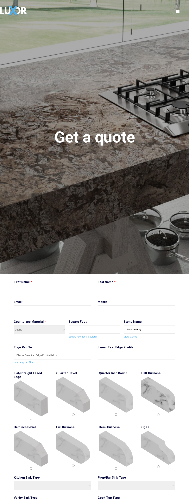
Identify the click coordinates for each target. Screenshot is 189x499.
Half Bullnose (151, 373)
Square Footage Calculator (83, 336)
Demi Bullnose (109, 427)
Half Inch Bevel (25, 427)
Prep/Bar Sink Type (112, 477)
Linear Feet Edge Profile (116, 347)
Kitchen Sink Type (27, 477)
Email (19, 302)
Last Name (107, 282)
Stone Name (133, 322)
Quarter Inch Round (113, 373)
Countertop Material (30, 322)
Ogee (145, 427)
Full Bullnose (65, 427)
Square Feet (78, 322)
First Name (23, 282)
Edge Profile (23, 347)
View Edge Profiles (24, 362)
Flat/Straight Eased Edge (28, 375)
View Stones (130, 336)
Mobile (104, 302)
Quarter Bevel (66, 373)
